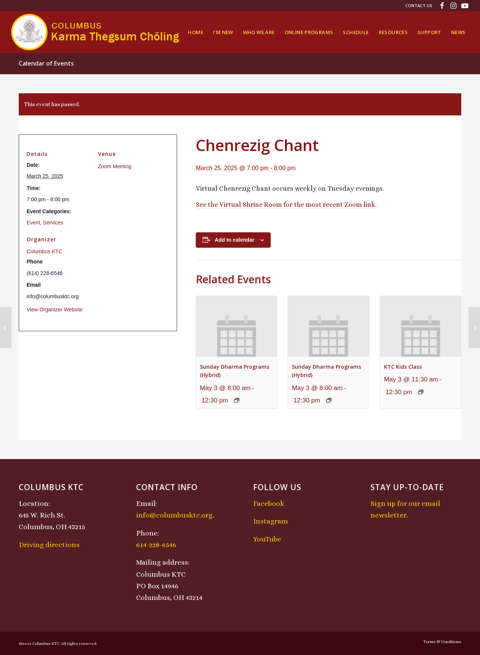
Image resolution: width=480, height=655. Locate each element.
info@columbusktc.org (174, 515)
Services (53, 223)
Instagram (270, 521)
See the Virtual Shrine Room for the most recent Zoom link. (286, 204)
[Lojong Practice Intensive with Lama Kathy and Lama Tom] (6, 327)
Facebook (268, 503)
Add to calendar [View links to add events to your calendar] (235, 240)
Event (33, 223)
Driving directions (49, 545)
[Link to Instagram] (453, 5)
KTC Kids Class (403, 366)
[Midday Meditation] (474, 327)
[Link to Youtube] (464, 5)
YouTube (267, 539)
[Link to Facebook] (441, 5)
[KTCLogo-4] (96, 32)
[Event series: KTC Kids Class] (420, 392)
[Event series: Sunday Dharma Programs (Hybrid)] (236, 400)
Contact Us (418, 5)
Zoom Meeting (114, 166)
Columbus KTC (44, 251)
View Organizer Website (55, 310)
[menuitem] (417, 5)
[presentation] (236, 326)
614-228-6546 (156, 545)
